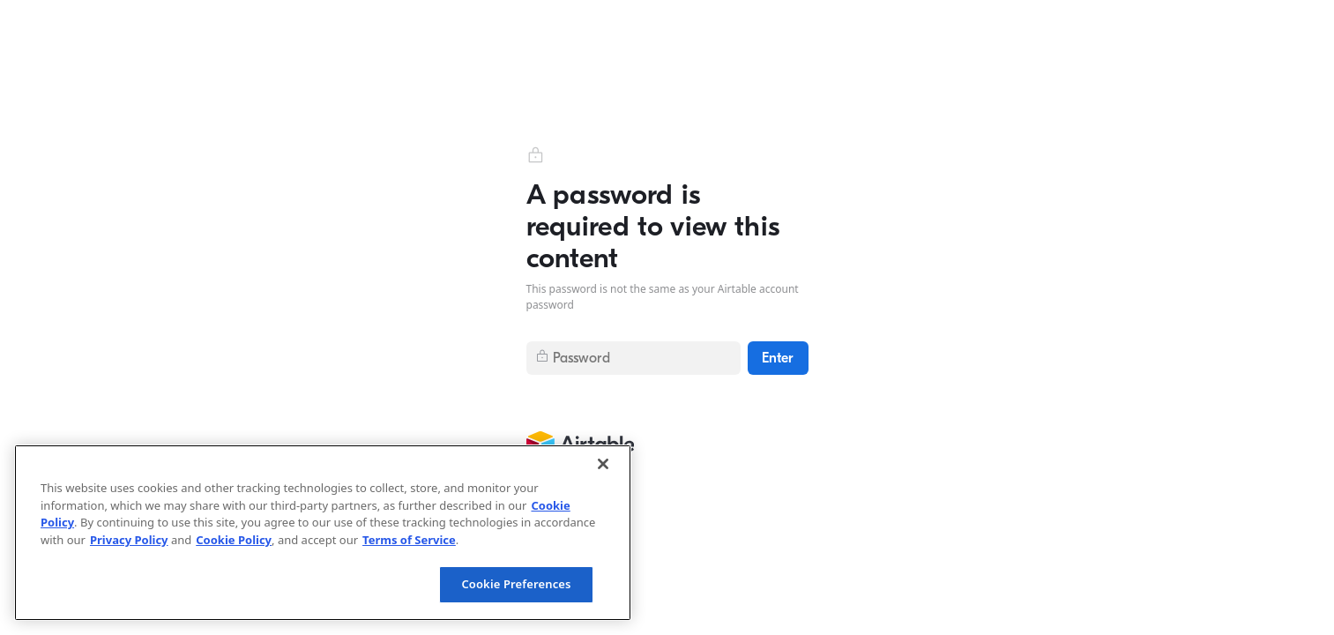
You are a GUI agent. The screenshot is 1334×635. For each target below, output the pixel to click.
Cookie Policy (234, 540)
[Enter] (778, 358)
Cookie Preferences (515, 584)
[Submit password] (633, 358)
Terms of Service (409, 540)
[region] (322, 532)
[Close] (603, 463)
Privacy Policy (129, 540)
